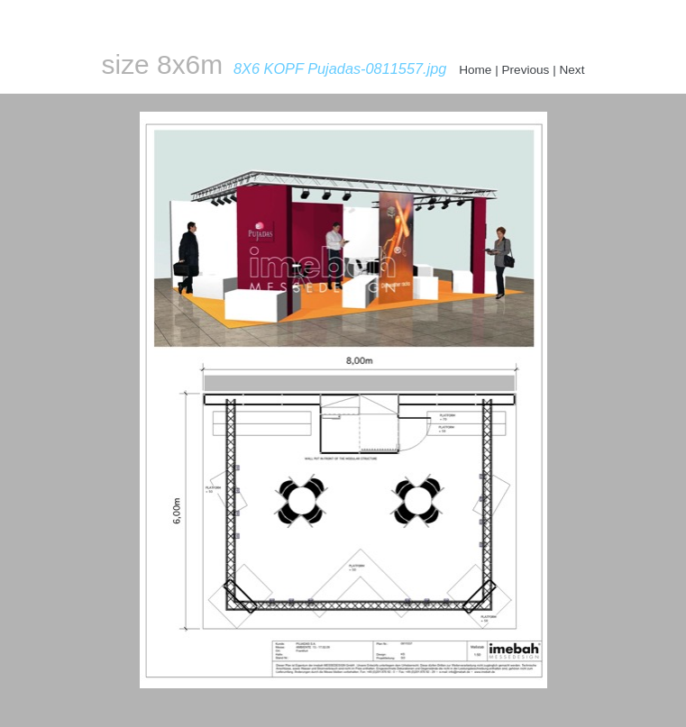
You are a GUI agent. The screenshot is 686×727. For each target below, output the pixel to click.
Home (475, 70)
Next (571, 70)
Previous (526, 70)
